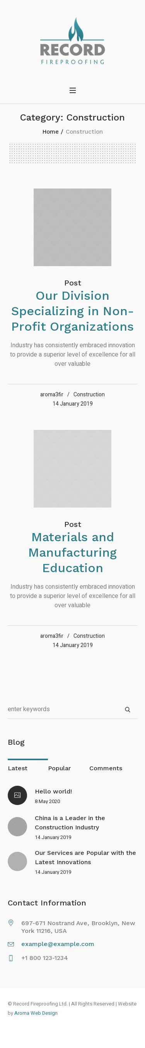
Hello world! (53, 791)
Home (51, 131)
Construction (89, 395)
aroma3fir (51, 395)
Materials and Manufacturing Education (72, 552)
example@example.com (57, 944)
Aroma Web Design (36, 1013)
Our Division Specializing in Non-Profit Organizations (72, 311)
